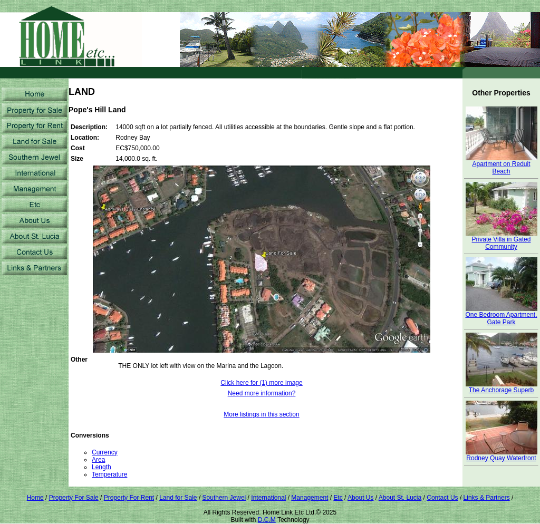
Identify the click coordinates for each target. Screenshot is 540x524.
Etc (337, 497)
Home (35, 497)
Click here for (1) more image (261, 382)
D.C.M (267, 519)
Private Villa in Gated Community (501, 240)
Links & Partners (487, 497)
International (268, 497)
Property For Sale (74, 497)
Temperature (109, 474)
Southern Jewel (224, 497)
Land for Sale (178, 497)
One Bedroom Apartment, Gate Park (501, 315)
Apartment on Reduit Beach (501, 164)
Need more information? (262, 393)
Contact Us (442, 497)
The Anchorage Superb (501, 387)
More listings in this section (261, 414)
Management (309, 497)
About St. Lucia (400, 497)
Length (101, 467)
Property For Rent (129, 497)
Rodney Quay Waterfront (501, 455)
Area (98, 459)
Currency (105, 452)
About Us (360, 497)
